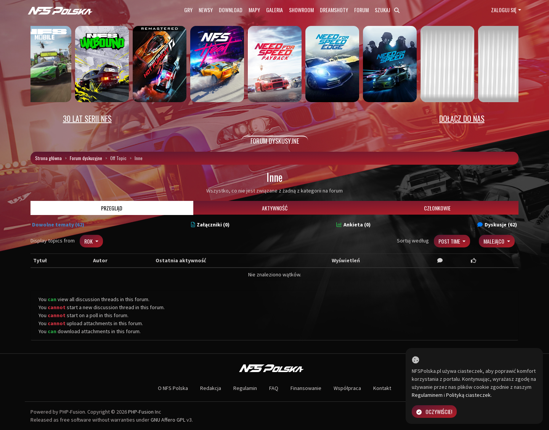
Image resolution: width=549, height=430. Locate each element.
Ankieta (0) (353, 224)
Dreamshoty (334, 10)
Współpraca (347, 388)
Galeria (274, 10)
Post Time (449, 241)
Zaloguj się (504, 10)
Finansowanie (306, 388)
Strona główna (48, 158)
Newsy (206, 10)
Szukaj (387, 10)
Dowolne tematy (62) (58, 224)
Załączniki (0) (210, 224)
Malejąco (494, 241)
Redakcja (210, 388)
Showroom (301, 10)
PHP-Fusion (141, 411)
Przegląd (111, 208)
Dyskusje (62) (497, 224)
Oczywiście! (434, 412)
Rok (89, 241)
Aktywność (274, 208)
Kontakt (382, 388)
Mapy (254, 10)
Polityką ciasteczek (468, 394)
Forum (361, 10)
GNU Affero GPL (168, 419)
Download (230, 10)
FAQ (273, 388)
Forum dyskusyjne (86, 158)
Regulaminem (427, 394)
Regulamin (245, 388)
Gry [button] (188, 10)
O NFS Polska (173, 388)
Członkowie (437, 208)
